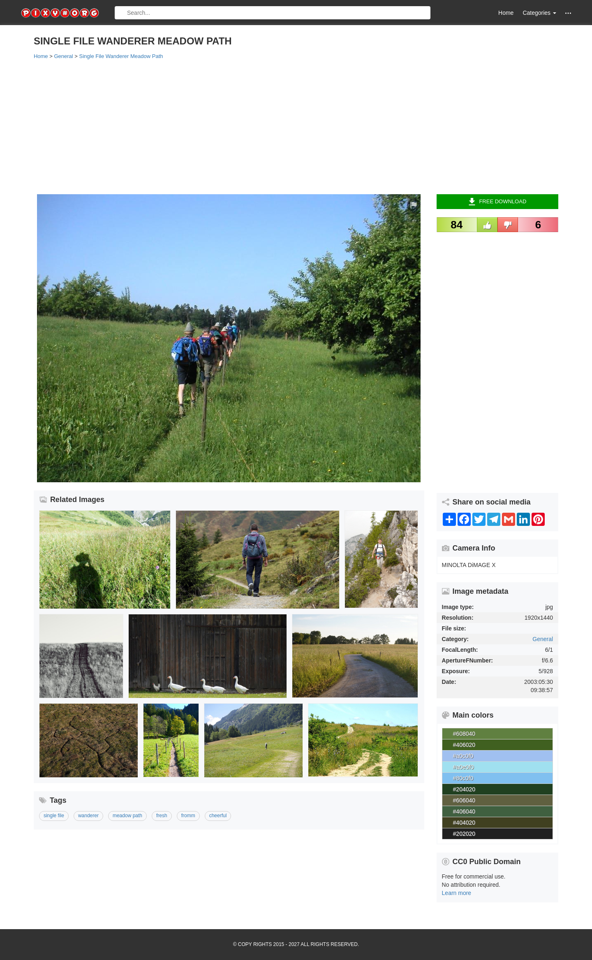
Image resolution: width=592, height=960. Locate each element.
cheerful (218, 815)
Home (505, 12)
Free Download (497, 201)
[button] (568, 13)
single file (54, 815)
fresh (161, 815)
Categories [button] (539, 12)
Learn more (457, 893)
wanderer (88, 815)
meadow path (127, 815)
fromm (188, 815)
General (542, 639)
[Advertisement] (280, 126)
